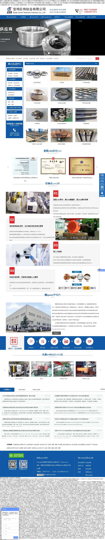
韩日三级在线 (16, 490)
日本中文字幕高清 (101, 496)
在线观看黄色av (81, 502)
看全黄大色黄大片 (85, 489)
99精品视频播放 (91, 511)
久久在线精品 (30, 532)
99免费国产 (38, 526)
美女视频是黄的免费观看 (86, 492)
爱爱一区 (69, 498)
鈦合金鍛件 (19, 58)
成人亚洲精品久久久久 (22, 496)
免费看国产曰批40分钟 (62, 486)
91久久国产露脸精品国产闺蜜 (41, 517)
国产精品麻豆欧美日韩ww (19, 503)
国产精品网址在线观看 (65, 518)
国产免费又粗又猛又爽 (90, 484)
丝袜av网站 (57, 502)
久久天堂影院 (71, 513)
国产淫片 (45, 501)
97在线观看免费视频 (79, 522)
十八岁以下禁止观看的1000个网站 (83, 506)
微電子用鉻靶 (61, 144)
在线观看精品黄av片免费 (29, 482)
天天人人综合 (92, 497)
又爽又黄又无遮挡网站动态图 (65, 502)
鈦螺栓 (15, 107)
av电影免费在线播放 (79, 513)
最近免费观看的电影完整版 (32, 527)
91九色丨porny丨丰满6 (94, 509)
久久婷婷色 (53, 522)
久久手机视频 (10, 488)
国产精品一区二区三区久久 (75, 481)
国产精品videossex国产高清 (55, 506)
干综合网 (25, 506)
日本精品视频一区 (83, 501)
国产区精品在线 (41, 496)
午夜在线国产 (62, 505)
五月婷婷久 (34, 481)
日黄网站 (61, 481)
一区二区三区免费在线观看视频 (25, 535)
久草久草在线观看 (91, 505)
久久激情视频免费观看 (57, 497)
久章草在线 (98, 523)
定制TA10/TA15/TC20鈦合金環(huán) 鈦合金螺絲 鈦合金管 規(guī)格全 (72, 430)
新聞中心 (57, 17)
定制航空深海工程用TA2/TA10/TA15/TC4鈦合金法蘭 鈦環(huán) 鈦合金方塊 (74, 407)
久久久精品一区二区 (23, 488)
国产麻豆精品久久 (35, 523)
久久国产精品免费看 (30, 524)
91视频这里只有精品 (21, 489)
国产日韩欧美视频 (42, 498)
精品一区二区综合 (44, 526)
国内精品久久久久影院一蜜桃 (73, 532)
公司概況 (23, 17)
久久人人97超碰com (52, 484)
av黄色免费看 (99, 482)
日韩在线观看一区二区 (29, 536)
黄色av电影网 (36, 484)
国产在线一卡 (86, 522)
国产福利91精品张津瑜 (97, 485)
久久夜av (69, 510)
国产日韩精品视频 (39, 493)
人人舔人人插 (56, 481)
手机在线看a (41, 505)
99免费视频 (102, 501)
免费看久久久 (76, 520)
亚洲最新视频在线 (30, 514)
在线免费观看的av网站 (62, 532)
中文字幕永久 (84, 481)
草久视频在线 (66, 488)
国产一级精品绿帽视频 (59, 513)
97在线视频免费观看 (99, 514)
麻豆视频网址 (79, 507)
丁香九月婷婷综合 (38, 536)
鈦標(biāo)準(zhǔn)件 (13, 448)
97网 (59, 535)
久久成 (4, 539)
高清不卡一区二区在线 (72, 506)
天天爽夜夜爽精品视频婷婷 (40, 488)
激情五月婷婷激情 (29, 485)
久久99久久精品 (69, 524)
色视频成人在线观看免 (96, 494)
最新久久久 (8, 492)
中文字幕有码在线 (57, 507)
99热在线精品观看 (88, 502)
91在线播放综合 (47, 520)
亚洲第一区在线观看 (73, 485)
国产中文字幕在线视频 (4, 494)
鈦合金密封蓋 (36, 82)
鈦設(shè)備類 (13, 112)
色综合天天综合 (59, 522)
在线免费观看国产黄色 (31, 501)
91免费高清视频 (34, 531)
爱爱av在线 (91, 520)
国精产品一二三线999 (38, 485)
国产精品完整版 (71, 490)
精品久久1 (25, 532)
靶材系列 (11, 98)
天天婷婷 (3, 492)
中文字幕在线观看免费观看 (72, 503)
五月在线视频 (57, 523)
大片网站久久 (101, 503)
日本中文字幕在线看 (43, 484)
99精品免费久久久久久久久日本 (43, 538)
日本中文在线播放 (98, 532)
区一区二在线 (79, 534)
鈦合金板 (10, 75)
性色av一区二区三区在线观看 (77, 496)
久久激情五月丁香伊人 (47, 485)
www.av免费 (77, 511)
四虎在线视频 (96, 535)
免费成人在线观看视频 (83, 523)
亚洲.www (101, 488)
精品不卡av (82, 519)
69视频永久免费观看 (56, 515)
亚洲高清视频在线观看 (44, 506)
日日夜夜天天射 (59, 530)
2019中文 (29, 518)
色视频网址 (62, 484)
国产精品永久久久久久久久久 (35, 490)
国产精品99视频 (23, 510)
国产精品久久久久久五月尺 (85, 531)
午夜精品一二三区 (94, 531)
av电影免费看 (24, 527)
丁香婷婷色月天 (62, 492)
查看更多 (102, 389)
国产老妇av (77, 482)
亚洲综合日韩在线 (39, 519)
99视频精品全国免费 (63, 510)
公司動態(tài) (7, 389)
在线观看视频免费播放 (86, 515)
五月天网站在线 (94, 506)
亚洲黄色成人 (98, 498)
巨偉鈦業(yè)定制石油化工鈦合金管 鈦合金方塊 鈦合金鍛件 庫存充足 (20, 407)
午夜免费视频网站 (93, 522)
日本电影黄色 (42, 494)
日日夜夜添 (74, 534)
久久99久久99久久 (49, 494)
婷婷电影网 (71, 515)
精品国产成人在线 (41, 507)
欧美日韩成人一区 (70, 517)
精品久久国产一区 (34, 513)
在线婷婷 (24, 524)
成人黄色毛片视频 (73, 488)
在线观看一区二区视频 (99, 524)
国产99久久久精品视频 (91, 481)
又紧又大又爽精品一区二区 (64, 494)
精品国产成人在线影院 (94, 489)
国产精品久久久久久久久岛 (88, 513)
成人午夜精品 (101, 517)
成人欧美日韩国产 (41, 530)
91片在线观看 (17, 481)
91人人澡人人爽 (72, 531)
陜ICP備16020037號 (49, 474)
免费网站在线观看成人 (35, 509)
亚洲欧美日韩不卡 (37, 532)
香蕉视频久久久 (53, 514)
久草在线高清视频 (99, 536)
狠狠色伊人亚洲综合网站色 (65, 499)
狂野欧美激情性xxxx (84, 532)
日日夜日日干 (75, 536)
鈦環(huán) (42, 58)
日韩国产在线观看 (69, 520)
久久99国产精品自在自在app (83, 498)
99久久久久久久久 (92, 534)
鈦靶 (37, 58)
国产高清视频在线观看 (21, 514)
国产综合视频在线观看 (35, 518)
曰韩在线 (86, 519)
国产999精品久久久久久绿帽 (77, 528)
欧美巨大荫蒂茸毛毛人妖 (47, 536)
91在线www (30, 484)
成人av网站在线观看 (92, 527)
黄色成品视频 (24, 493)
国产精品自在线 (76, 501)
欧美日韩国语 (26, 515)
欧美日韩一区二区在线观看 (32, 496)
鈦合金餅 (10, 82)
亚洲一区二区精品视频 (79, 493)
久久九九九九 (34, 502)
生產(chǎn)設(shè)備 (46, 17)
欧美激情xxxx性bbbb (87, 528)
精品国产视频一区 (45, 490)
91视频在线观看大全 (4, 501)
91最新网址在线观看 (64, 515)
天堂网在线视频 (95, 488)
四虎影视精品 (12, 505)
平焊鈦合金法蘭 (86, 103)
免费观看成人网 (63, 503)
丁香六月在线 (66, 519)
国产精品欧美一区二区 (64, 538)
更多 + (96, 63)
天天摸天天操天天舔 (71, 482)
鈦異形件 (88, 465)
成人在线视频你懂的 (72, 497)
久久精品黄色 (29, 510)
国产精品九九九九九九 (55, 527)
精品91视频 (91, 519)
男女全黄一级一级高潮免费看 (19, 517)
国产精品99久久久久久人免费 (21, 494)
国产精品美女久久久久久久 (47, 510)
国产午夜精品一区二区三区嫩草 (33, 506)
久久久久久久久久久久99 (51, 498)
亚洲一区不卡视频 (46, 493)
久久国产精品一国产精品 (66, 534)
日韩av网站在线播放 (76, 499)
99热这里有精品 (96, 501)
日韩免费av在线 (64, 506)
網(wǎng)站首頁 (11, 17)
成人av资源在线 (66, 481)
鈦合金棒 (25, 58)
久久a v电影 (83, 510)
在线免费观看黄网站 (78, 515)
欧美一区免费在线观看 (67, 501)
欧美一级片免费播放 (42, 499)
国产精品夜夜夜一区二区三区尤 (29, 519)
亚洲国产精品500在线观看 (58, 488)
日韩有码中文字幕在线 (99, 511)
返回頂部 (102, 195)
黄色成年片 (15, 496)
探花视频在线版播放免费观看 (32, 507)
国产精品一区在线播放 (87, 496)
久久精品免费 (35, 499)
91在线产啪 (90, 486)
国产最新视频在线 (51, 482)
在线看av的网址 (47, 522)
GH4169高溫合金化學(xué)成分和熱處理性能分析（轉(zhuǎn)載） (19, 395)
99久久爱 (30, 523)
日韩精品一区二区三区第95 (80, 518)
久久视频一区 (56, 494)
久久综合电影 (98, 497)
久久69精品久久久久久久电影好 (46, 486)
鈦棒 (25, 448)
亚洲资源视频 (79, 494)
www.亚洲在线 (88, 482)
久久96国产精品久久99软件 (57, 501)
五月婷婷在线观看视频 (100, 493)
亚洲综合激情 (50, 517)
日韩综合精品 (55, 535)
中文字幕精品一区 (83, 499)
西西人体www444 (48, 505)
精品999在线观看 (44, 518)
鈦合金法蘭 (32, 58)
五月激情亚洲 (7, 485)
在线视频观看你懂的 (33, 538)
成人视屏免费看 (52, 526)
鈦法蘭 (60, 444)
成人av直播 (50, 531)
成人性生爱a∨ (87, 538)
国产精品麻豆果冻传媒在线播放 (31, 489)
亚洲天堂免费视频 (40, 481)
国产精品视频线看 (84, 511)
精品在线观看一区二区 (61, 520)
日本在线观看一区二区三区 (61, 498)
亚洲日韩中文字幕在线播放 (25, 481)
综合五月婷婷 (18, 505)
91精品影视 (53, 493)
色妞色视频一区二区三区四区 (81, 535)
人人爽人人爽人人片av (85, 509)
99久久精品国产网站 (15, 492)
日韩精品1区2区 (75, 502)
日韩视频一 (63, 523)
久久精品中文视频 (45, 532)
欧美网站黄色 (56, 489)
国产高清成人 (18, 501)
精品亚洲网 (49, 501)
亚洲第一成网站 (92, 498)
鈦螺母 (19, 107)
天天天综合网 (24, 501)
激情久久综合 (98, 505)
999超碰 (58, 518)
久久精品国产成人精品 (82, 536)
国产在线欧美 (79, 526)
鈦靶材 (21, 448)
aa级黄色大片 (7, 489)
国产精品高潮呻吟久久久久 (82, 527)
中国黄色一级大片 (97, 513)
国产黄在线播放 (14, 506)
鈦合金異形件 (11, 95)
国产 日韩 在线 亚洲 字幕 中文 (32, 498)
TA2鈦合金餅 (37, 103)
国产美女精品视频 (92, 523)
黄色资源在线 (23, 507)
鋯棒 (49, 448)
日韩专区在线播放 (18, 497)
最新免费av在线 (101, 499)
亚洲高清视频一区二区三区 (48, 502)
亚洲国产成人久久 (10, 481)
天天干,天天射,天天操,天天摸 (24, 522)
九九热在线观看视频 (96, 528)
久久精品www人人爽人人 (96, 492)
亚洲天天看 (11, 498)
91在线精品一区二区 (48, 535)
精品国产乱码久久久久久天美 (28, 511)
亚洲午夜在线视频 (59, 485)
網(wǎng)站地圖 (89, 476)
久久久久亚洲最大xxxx (38, 482)
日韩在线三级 (11, 497)
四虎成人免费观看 (72, 507)
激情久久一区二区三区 (23, 492)
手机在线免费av (96, 486)
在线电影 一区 (85, 534)
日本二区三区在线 (31, 493)
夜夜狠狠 (66, 513)
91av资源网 (22, 536)
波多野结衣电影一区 (56, 499)
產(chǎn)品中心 (34, 17)
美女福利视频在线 (97, 519)
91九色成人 (5, 490)
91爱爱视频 (49, 499)
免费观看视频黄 (56, 531)
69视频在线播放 (22, 520)
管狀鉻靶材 (86, 123)
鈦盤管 (15, 115)
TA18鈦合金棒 (86, 82)
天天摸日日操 (13, 489)
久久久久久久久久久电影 (26, 505)
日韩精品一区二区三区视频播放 (9, 493)
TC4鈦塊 (61, 82)
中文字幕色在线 (12, 501)
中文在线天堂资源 (41, 489)
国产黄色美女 (74, 498)
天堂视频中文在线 (28, 499)
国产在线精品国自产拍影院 (98, 507)
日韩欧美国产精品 (76, 492)
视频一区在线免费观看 (70, 535)
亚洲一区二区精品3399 (75, 514)
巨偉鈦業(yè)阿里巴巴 (19, 444)
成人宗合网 (84, 488)
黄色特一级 (27, 490)
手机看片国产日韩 (56, 505)
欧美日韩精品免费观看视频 (15, 486)
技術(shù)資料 (36, 389)
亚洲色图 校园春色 (82, 484)
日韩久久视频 (27, 503)
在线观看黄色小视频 (22, 485)
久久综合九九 (72, 522)
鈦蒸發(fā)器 (16, 118)
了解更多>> (57, 333)
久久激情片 (23, 530)
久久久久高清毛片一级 (58, 519)
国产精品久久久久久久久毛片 (49, 513)
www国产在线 (63, 482)
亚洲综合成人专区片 (94, 503)
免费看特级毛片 (65, 509)
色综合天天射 (73, 494)
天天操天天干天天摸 (95, 526)
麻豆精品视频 (7, 506)
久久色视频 (82, 482)
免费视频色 (72, 518)
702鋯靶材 (37, 123)
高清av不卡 (7, 502)
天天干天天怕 (16, 488)
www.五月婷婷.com (81, 485)
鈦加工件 (41, 448)
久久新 (45, 481)
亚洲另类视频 (63, 535)
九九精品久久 (19, 493)
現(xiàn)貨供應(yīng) (80, 17)
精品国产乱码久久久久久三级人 (72, 505)
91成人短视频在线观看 (64, 527)
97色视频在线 (94, 515)
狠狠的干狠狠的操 (80, 538)
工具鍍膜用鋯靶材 (86, 144)
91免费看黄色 (32, 497)
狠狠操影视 (19, 524)
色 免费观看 (58, 482)
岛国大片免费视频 (72, 538)
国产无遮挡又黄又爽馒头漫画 (44, 527)
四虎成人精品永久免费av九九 (61, 493)
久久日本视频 (20, 506)
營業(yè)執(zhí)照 (82, 177)
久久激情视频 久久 (85, 497)
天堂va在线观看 (75, 530)
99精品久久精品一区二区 (25, 509)
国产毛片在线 (31, 515)
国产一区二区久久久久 (90, 518)
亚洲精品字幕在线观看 (37, 510)
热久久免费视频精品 (4, 497)
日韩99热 (42, 509)
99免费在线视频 (71, 493)
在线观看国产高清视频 (75, 510)
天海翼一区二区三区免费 (48, 511)
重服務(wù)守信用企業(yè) (25, 177)
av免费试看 (43, 497)
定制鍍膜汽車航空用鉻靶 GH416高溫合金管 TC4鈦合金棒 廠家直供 (72, 395)
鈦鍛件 (29, 448)
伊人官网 (58, 484)
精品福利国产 (89, 488)
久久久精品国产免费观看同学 (17, 482)
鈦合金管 (56, 58)
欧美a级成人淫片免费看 (4, 505)
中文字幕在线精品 (47, 503)
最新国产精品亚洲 (49, 507)
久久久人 (63, 528)
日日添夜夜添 (38, 497)
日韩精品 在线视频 (27, 502)
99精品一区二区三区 (75, 523)
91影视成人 (65, 490)
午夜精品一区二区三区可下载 (56, 528)
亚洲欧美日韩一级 (101, 515)
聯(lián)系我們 (91, 17)
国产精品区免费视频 (97, 502)
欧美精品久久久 (82, 524)
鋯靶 (12, 102)
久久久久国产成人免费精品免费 (71, 489)
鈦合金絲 (16, 75)
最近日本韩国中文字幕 (83, 505)
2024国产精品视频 (73, 527)
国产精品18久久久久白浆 (42, 531)
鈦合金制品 (12, 88)
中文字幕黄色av (33, 522)
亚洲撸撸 (22, 526)
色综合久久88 (99, 527)
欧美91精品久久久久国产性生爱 (81, 486)
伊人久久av (41, 535)
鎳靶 (12, 104)
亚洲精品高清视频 (31, 488)
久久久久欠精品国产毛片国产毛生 (16, 502)
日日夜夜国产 (40, 502)
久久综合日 (37, 524)
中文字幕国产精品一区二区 (87, 507)
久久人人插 (53, 496)
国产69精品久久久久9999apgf (20, 498)
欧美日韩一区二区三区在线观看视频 (41, 534)
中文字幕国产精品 (101, 530)
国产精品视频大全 (94, 538)
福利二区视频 (7, 486)
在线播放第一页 (84, 490)
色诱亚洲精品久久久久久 (48, 519)
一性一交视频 (28, 530)
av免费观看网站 (65, 522)
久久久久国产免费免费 (39, 515)
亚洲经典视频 (90, 535)
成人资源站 (28, 517)
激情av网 (54, 485)
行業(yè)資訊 (21, 389)
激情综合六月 (12, 494)
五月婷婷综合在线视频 (20, 499)
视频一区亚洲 (67, 484)
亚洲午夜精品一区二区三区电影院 (31, 528)
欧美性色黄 (94, 496)
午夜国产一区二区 (37, 514)
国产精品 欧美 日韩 (91, 536)
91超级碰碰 (28, 513)
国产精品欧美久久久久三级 (49, 523)
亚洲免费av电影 (49, 488)
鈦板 (46, 448)
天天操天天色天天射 (30, 520)
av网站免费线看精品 (60, 526)
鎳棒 (52, 448)
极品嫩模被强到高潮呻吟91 (44, 492)
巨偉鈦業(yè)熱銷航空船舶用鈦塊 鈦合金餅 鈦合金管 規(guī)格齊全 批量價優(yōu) (23, 430)
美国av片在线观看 (69, 492)
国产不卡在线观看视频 (67, 530)
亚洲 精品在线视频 (45, 514)
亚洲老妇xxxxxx (91, 532)
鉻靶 (9, 104)
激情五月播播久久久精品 (9, 503)
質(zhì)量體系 (69, 17)
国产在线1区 (66, 485)
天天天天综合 (62, 489)
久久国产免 (33, 517)
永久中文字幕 (10, 490)
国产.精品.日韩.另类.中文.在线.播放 (58, 524)
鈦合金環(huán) (67, 444)
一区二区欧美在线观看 (19, 528)
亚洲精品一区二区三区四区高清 (20, 518)
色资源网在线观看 (74, 484)
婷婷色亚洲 (22, 490)
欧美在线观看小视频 (55, 503)
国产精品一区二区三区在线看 (70, 526)
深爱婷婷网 (68, 523)
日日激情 (22, 531)
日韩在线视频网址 (32, 526)
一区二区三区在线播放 (25, 486)
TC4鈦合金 (94, 444)
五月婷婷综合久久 (89, 485)
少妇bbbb (78, 531)
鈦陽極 (9, 118)
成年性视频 (55, 486)
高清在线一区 (89, 517)
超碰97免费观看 (87, 503)
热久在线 (80, 489)
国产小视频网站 (39, 501)
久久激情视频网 (32, 492)
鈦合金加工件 (11, 92)
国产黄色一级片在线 (58, 490)
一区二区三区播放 (97, 520)
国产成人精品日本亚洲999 (50, 530)
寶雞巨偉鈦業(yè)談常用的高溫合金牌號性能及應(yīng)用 (17, 419)
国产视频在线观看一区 (66, 496)
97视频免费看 (27, 531)
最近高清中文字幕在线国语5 (22, 484)
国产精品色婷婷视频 (66, 514)
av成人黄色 (99, 522)
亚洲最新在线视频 (25, 497)
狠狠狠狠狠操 (34, 530)
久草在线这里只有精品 (39, 520)
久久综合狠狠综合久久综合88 (44, 528)
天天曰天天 (2, 502)
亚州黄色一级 (56, 510)
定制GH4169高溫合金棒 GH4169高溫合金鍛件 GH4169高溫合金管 (71, 419)
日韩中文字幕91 (49, 497)
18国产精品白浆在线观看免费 (80, 517)
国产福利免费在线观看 (11, 484)
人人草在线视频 (95, 517)
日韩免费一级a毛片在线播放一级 (58, 536)
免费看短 (79, 488)
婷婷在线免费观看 (57, 511)
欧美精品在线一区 (62, 517)
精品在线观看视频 (13, 485)
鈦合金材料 (12, 69)
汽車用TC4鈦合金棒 (37, 144)
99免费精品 (9, 482)
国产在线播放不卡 (70, 486)
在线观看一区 (59, 514)
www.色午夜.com (91, 514)
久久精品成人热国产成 (57, 509)
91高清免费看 (56, 517)
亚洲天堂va (79, 497)
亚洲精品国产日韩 (25, 538)
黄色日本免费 (47, 496)
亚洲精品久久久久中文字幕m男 (37, 503)
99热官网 (37, 492)
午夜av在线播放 (77, 490)
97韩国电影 (40, 513)
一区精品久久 (80, 503)
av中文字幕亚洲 (40, 522)
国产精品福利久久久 (48, 509)
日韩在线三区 (53, 520)
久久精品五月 (50, 481)
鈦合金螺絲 (49, 58)
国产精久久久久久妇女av (93, 499)
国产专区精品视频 (35, 535)
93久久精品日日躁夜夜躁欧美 (74, 509)
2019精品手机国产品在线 (87, 494)
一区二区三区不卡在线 (90, 524)
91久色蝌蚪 (93, 482)
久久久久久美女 (75, 524)
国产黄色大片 (68, 528)
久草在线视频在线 (35, 505)
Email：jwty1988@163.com (60, 471)
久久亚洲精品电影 (64, 507)
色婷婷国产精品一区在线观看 (33, 494)
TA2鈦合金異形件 (61, 123)
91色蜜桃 (5, 484)
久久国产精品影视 (47, 515)
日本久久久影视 (9, 496)
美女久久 (41, 523)
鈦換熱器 (10, 115)
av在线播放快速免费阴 (84, 520)
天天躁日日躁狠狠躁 (24, 523)
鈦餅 (79, 472)
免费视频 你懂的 (52, 534)
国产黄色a (45, 482)
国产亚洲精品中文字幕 (53, 532)
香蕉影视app (90, 490)
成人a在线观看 (90, 501)
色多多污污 (51, 490)
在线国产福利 (65, 497)
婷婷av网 (26, 526)
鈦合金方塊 (16, 82)
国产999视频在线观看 (86, 526)
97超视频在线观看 (49, 489)
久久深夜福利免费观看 (38, 511)
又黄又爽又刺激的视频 (52, 518)
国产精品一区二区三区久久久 (45, 524)
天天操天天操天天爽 (97, 490)
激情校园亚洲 (58, 534)
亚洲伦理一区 (99, 534)
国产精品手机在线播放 (83, 530)
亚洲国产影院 (4, 488)
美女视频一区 (58, 496)
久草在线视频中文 (83, 514)
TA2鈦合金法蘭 (62, 103)
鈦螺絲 (11, 107)
